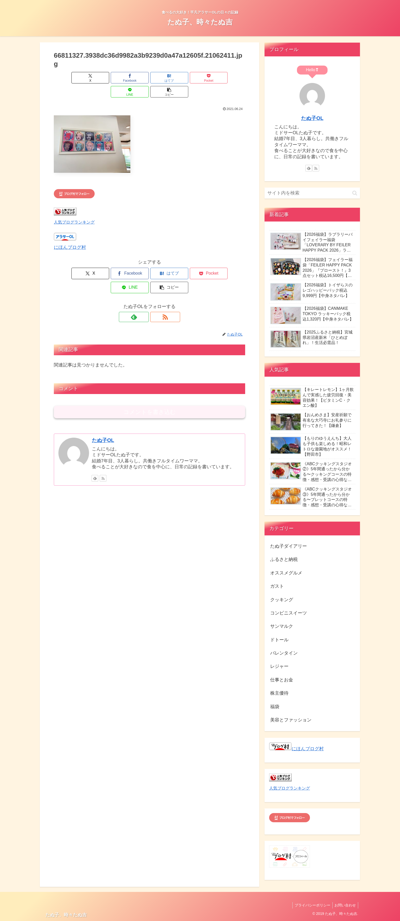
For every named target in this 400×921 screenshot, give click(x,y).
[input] (312, 193)
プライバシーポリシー (311, 905)
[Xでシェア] (69, 77)
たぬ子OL (103, 412)
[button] (230, 77)
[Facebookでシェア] (101, 77)
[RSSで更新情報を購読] (155, 289)
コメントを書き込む (149, 384)
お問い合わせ (344, 905)
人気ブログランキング (74, 208)
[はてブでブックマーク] (133, 77)
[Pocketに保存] (165, 77)
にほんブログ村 (70, 233)
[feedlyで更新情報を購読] (144, 289)
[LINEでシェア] (197, 77)
